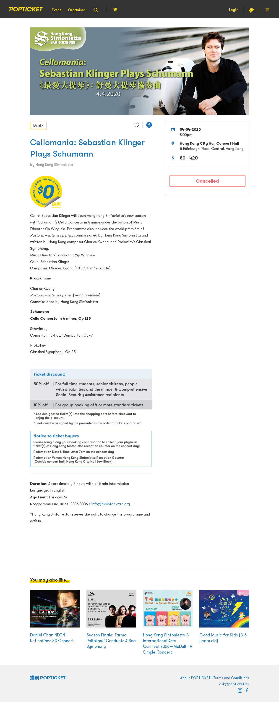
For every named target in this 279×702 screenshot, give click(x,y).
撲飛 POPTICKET (48, 678)
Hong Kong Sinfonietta (54, 164)
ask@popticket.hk (234, 684)
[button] (149, 125)
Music (38, 125)
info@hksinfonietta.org (110, 504)
